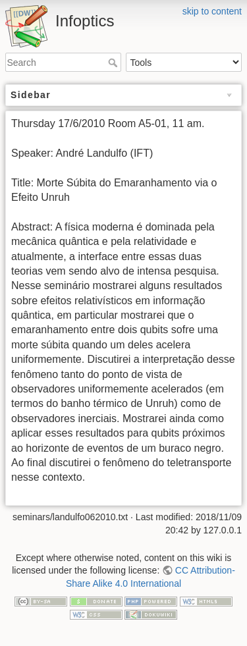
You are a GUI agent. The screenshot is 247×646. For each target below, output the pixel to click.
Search (114, 62)
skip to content (212, 11)
